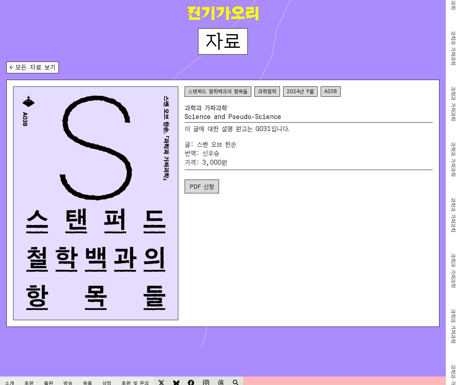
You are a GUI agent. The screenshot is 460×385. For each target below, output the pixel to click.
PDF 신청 (202, 186)
